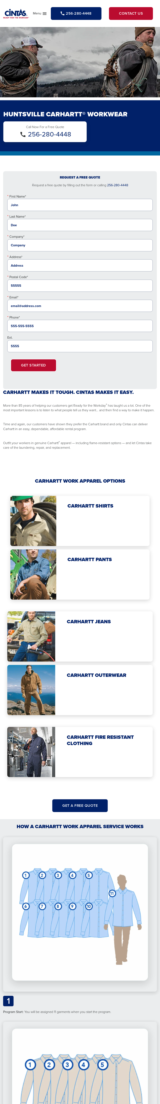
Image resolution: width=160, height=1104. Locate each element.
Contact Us (131, 13)
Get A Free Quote (80, 805)
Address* (15, 256)
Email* (13, 297)
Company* (16, 236)
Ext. (10, 337)
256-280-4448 (49, 134)
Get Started (33, 365)
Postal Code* (18, 277)
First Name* (17, 196)
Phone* (14, 317)
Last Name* (17, 216)
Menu (40, 14)
